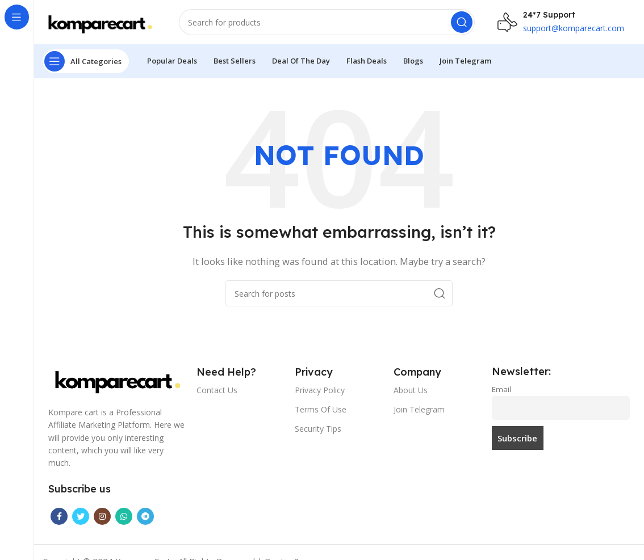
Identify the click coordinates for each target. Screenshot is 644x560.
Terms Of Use (320, 410)
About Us (411, 390)
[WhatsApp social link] (123, 517)
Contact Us (216, 390)
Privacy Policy (320, 390)
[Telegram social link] (145, 517)
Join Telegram (419, 410)
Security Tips (318, 429)
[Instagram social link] (102, 517)
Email (501, 390)
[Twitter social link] (80, 517)
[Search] (327, 23)
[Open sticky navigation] (86, 62)
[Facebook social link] (59, 517)
